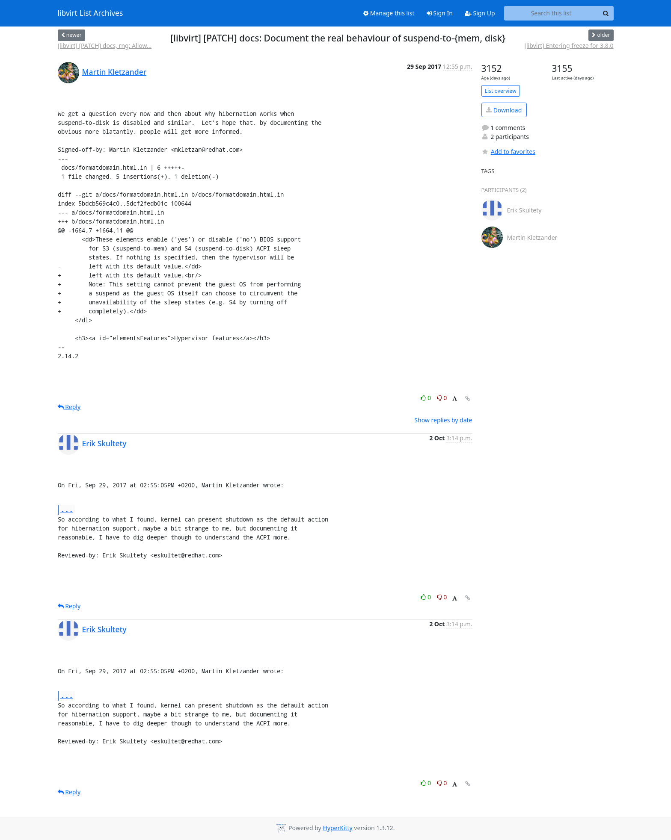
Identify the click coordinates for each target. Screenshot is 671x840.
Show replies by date (443, 420)
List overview (501, 90)
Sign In (440, 13)
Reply (69, 407)
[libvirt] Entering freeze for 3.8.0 (569, 45)
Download (504, 110)
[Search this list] (551, 13)
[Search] (606, 13)
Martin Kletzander (114, 72)
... (66, 509)
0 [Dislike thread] (442, 398)
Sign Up (480, 13)
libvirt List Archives (90, 13)
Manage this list (389, 13)
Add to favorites (508, 151)
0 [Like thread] (426, 398)
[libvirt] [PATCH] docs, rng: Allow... (105, 45)
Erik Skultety (104, 443)
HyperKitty (337, 828)
